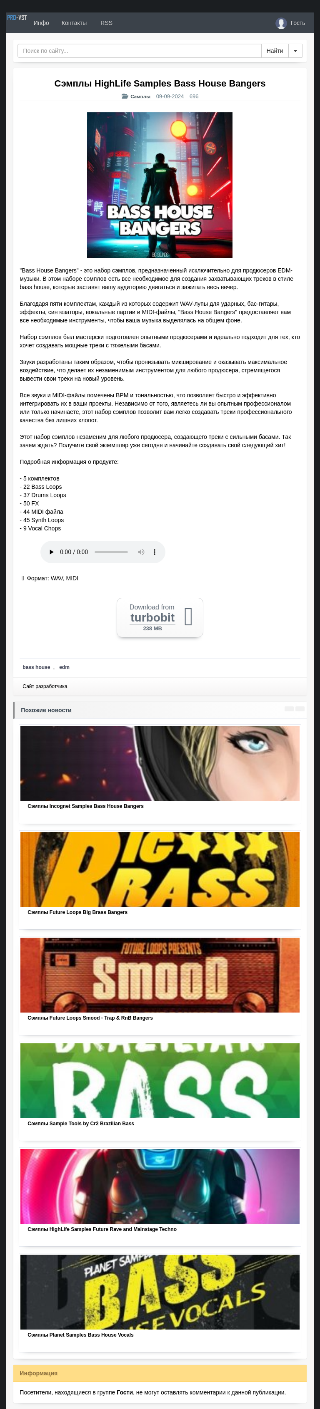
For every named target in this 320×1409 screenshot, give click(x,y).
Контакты (102, 23)
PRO (31, 22)
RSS (135, 23)
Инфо (70, 23)
